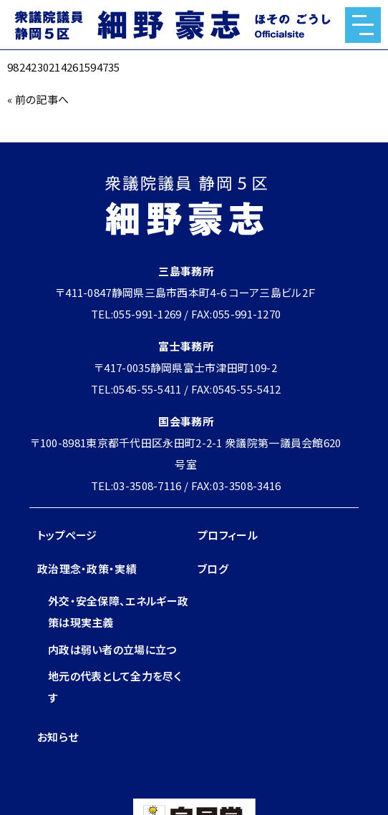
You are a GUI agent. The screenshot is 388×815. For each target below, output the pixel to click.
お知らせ (57, 736)
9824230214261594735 (63, 66)
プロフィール (228, 534)
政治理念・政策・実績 (87, 568)
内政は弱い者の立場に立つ (112, 649)
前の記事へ (42, 99)
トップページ (67, 534)
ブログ (213, 568)
